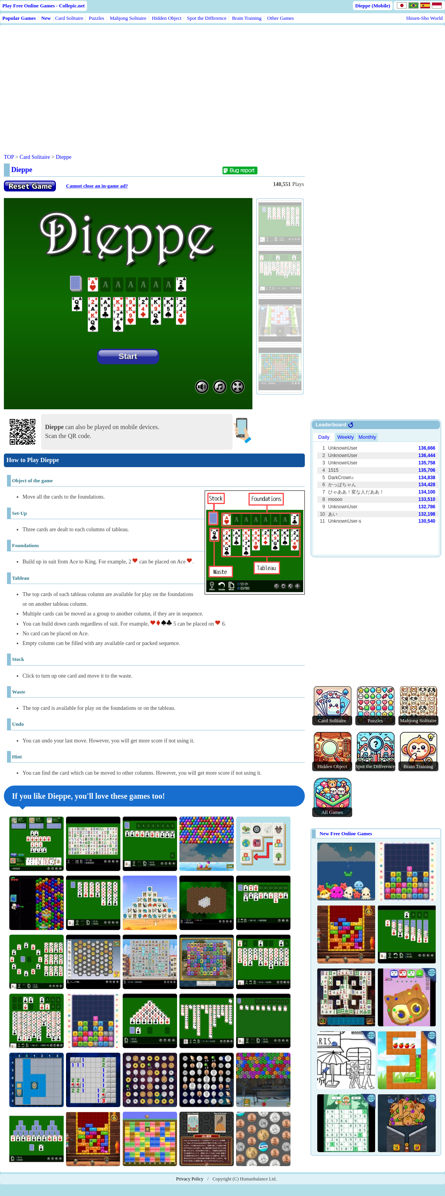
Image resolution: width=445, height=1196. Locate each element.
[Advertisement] (152, 83)
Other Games (280, 18)
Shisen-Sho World (424, 18)
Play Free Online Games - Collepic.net (43, 6)
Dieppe (63, 157)
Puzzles (96, 18)
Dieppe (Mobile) (372, 6)
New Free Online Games (346, 833)
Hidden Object (166, 18)
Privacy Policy (189, 1179)
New (46, 18)
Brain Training (246, 18)
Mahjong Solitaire (128, 18)
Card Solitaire (69, 18)
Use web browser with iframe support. (376, 492)
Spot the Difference (207, 18)
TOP (9, 157)
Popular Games (19, 18)
